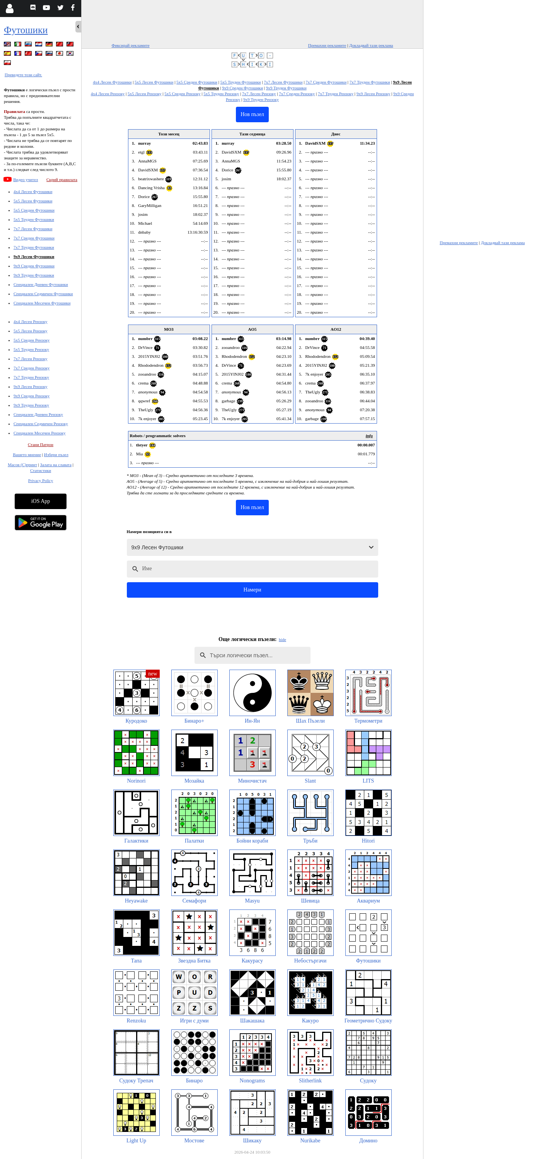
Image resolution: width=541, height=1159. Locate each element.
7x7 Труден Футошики (34, 247)
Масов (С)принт (22, 464)
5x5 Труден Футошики (34, 219)
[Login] (9, 8)
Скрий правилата (61, 179)
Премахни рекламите (327, 45)
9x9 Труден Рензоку (31, 405)
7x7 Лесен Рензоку (31, 358)
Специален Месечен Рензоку (40, 433)
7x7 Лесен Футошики (33, 228)
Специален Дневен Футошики (41, 284)
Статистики (40, 470)
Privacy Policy (40, 480)
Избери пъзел (56, 454)
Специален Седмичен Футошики (43, 293)
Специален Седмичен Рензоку (41, 423)
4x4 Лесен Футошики (33, 191)
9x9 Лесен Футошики (34, 256)
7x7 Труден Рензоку (31, 377)
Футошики (26, 30)
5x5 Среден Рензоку (31, 340)
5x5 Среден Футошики (34, 210)
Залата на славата (55, 464)
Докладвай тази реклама (371, 45)
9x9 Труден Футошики (34, 275)
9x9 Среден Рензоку (31, 395)
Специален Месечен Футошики (42, 303)
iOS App (40, 501)
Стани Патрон (40, 444)
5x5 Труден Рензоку (31, 349)
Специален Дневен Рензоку (38, 414)
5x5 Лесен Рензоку (31, 330)
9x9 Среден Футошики (34, 265)
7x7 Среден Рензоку (31, 368)
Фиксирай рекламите (131, 45)
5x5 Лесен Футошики (33, 200)
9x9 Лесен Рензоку (31, 386)
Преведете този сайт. (23, 74)
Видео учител (25, 179)
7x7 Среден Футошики (34, 238)
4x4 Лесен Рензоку (31, 321)
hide (282, 639)
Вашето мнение (27, 454)
